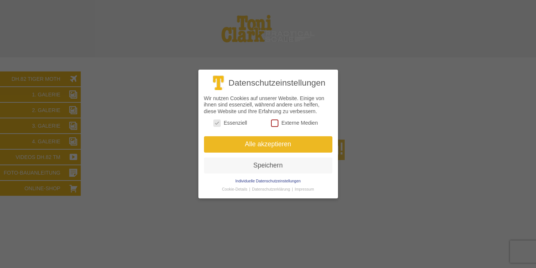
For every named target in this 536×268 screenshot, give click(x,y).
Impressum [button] (304, 189)
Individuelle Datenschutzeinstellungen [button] (268, 180)
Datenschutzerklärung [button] (271, 189)
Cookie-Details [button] (235, 189)
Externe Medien (294, 123)
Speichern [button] (268, 165)
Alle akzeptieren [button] (268, 144)
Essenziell (230, 123)
